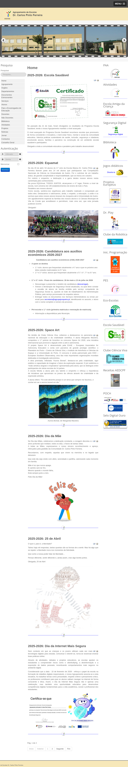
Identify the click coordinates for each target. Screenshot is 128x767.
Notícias (4, 132)
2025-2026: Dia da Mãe (44, 436)
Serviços (5, 101)
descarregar (82, 284)
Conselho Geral (7, 142)
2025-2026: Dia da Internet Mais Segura (57, 646)
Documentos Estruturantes (6, 96)
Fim (68, 749)
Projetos (4, 128)
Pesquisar (5, 70)
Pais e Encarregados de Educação (11, 109)
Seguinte (60, 749)
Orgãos (4, 88)
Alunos (4, 104)
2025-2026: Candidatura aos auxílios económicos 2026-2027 (55, 253)
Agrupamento (7, 84)
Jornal (3, 135)
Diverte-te (111, 172)
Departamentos (7, 91)
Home (3, 81)
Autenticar (5, 170)
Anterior (40, 749)
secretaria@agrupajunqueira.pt (57, 299)
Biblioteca (5, 121)
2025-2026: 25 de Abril (44, 538)
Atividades (5, 125)
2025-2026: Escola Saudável (48, 75)
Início (31, 749)
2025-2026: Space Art (43, 330)
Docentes (5, 114)
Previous (3, 40)
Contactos (5, 139)
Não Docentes (7, 118)
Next (124, 40)
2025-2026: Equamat (43, 163)
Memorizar (5, 164)
